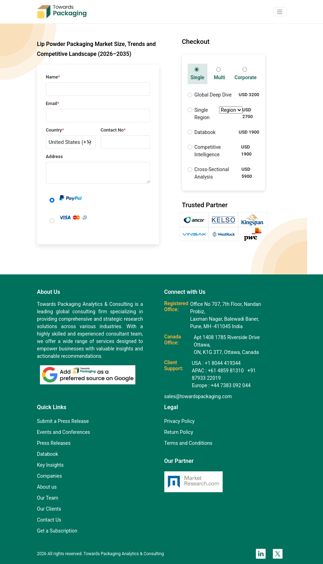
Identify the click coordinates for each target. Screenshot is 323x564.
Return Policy (178, 432)
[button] (280, 11)
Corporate (245, 73)
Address (54, 156)
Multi (219, 73)
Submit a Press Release (63, 421)
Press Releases (54, 443)
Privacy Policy (179, 421)
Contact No (113, 130)
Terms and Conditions (188, 443)
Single (197, 73)
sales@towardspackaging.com (198, 396)
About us (47, 487)
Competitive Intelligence (207, 150)
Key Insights (50, 465)
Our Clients (49, 509)
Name (53, 77)
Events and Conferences (63, 432)
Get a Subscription (57, 531)
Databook (205, 132)
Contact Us (49, 520)
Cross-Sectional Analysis (211, 173)
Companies (49, 476)
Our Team (47, 498)
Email (52, 103)
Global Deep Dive (212, 95)
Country (55, 130)
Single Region (218, 113)
